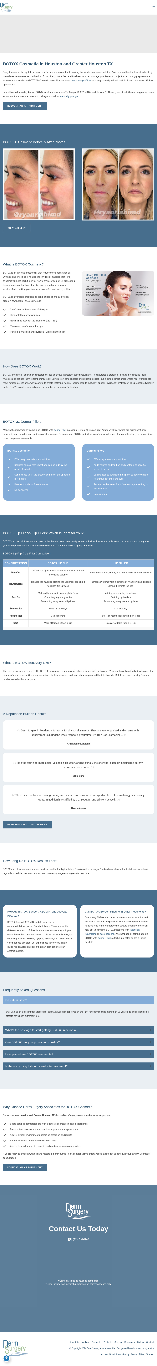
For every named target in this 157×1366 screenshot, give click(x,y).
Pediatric (104, 1342)
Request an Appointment (25, 110)
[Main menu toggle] (153, 9)
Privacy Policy (122, 1354)
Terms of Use (137, 1354)
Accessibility (107, 1354)
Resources (127, 1342)
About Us (68, 1342)
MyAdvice (149, 1348)
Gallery (139, 1342)
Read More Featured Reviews (27, 829)
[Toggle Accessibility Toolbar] (6, 1359)
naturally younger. (69, 101)
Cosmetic (92, 1342)
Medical (80, 1342)
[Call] (78, 1239)
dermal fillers (104, 942)
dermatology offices (81, 85)
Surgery (115, 1342)
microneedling (107, 938)
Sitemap (150, 1354)
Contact (150, 1342)
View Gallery (16, 232)
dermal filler (60, 434)
